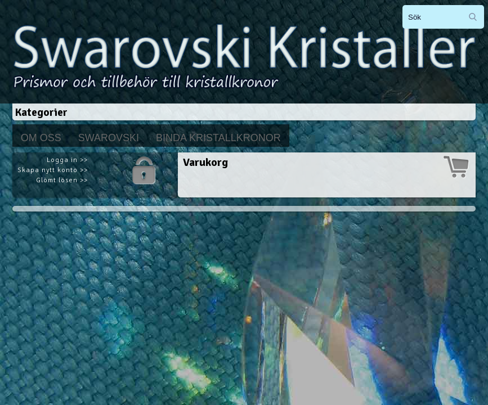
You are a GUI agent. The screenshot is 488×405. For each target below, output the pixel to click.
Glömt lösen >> (62, 180)
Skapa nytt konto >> (52, 170)
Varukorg (205, 162)
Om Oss (41, 137)
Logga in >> (67, 160)
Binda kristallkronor (218, 137)
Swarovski (108, 137)
